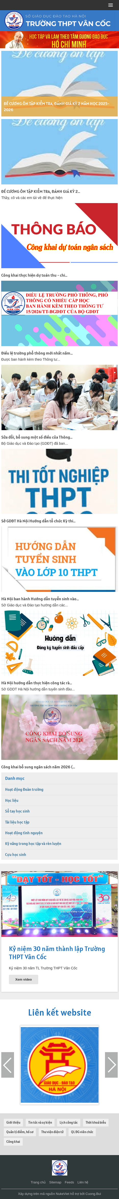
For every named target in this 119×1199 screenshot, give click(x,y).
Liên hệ (82, 1182)
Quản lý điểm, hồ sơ (19, 1132)
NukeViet (62, 1194)
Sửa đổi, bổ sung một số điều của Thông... (36, 437)
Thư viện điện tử (52, 1132)
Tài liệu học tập (17, 822)
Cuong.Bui (93, 1194)
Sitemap (55, 1182)
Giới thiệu (13, 1122)
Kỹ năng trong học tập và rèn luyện (33, 843)
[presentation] (7, 1065)
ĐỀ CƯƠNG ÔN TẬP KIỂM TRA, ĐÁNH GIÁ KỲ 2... (40, 191)
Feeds (69, 1182)
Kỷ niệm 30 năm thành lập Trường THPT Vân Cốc (57, 952)
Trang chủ (38, 1182)
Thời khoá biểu (96, 1122)
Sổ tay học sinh (17, 811)
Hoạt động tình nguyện (24, 832)
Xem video (23, 979)
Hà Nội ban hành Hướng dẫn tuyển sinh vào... (40, 598)
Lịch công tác (69, 1122)
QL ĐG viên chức (82, 1132)
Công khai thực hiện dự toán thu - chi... (34, 275)
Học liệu (11, 800)
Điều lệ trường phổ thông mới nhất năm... (37, 353)
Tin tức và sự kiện (40, 1122)
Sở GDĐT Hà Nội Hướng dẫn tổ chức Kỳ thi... (38, 520)
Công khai (13, 1141)
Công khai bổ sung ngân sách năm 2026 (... (38, 766)
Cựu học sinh (15, 854)
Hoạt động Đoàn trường (24, 789)
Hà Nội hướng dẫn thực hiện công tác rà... (36, 682)
